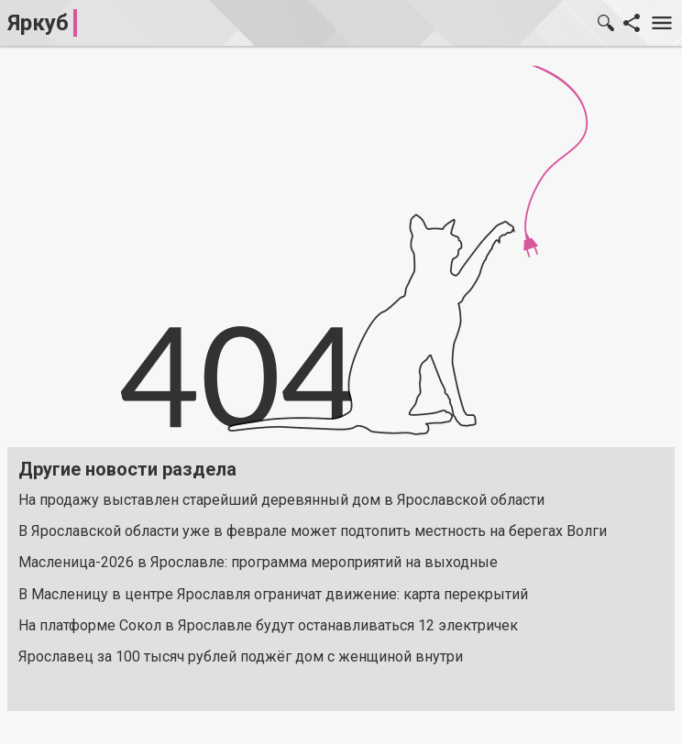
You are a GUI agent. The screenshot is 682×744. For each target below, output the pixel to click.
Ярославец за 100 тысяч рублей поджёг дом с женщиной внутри (240, 656)
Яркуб (38, 23)
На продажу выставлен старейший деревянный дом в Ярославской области (281, 500)
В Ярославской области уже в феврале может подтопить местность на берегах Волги (312, 531)
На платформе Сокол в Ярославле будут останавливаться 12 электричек (268, 625)
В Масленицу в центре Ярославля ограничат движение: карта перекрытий (273, 594)
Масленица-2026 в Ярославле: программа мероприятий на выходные (258, 562)
